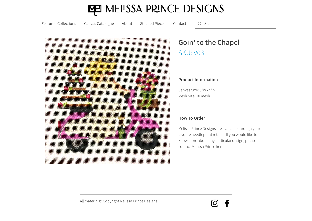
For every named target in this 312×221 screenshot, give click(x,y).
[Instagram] (215, 203)
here (220, 146)
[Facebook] (227, 203)
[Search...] (235, 23)
